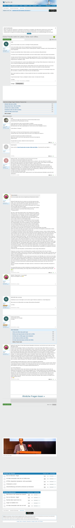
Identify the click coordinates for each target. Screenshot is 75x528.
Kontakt (18, 521)
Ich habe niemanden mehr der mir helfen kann (18, 478)
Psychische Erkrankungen (14, 510)
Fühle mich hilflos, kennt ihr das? (11, 111)
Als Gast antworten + (7, 39)
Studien (39, 5)
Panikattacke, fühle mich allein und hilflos (13, 109)
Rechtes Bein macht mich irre (13, 500)
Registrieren (48, 5)
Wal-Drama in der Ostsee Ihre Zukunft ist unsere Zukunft (20, 494)
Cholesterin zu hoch (11, 484)
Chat (30, 5)
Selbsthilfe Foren (15, 5)
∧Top (72, 527)
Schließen (29, 33)
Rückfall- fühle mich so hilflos (11, 104)
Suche (21, 5)
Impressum (24, 521)
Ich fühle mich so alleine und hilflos (12, 107)
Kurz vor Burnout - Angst (12, 475)
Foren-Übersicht (6, 510)
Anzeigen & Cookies (34, 521)
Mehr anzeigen (8, 113)
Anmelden (54, 5)
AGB (38, 521)
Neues (9, 5)
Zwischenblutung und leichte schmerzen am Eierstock (20, 486)
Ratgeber (25, 5)
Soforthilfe (34, 5)
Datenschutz (29, 521)
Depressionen (22, 510)
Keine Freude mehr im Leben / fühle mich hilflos (20, 37)
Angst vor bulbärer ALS (12, 502)
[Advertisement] (34, 387)
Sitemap (41, 521)
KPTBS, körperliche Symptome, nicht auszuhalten (19, 481)
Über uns (21, 521)
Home (5, 5)
